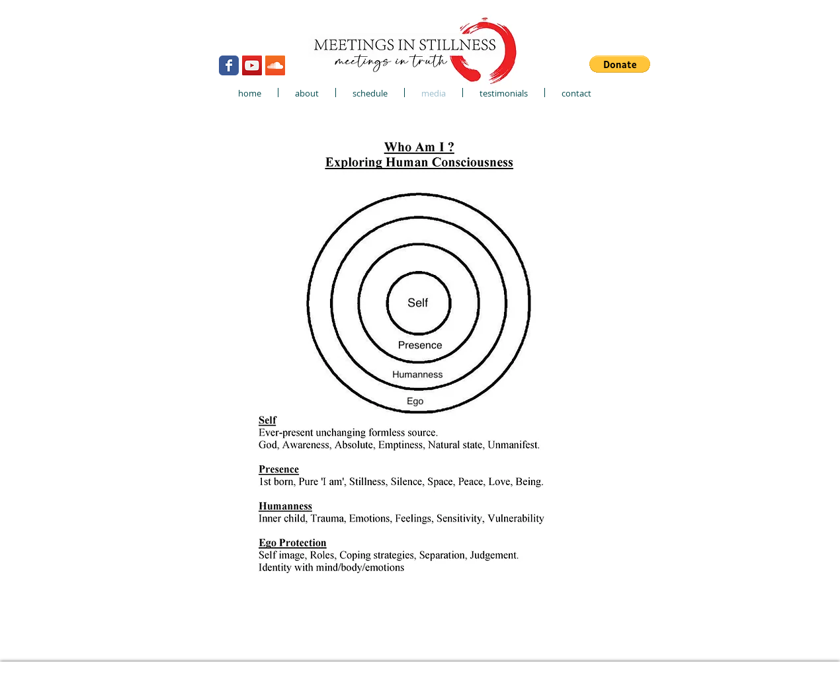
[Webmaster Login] (155, 25)
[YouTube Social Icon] (252, 65)
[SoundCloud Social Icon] (275, 65)
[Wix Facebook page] (229, 65)
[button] (619, 64)
